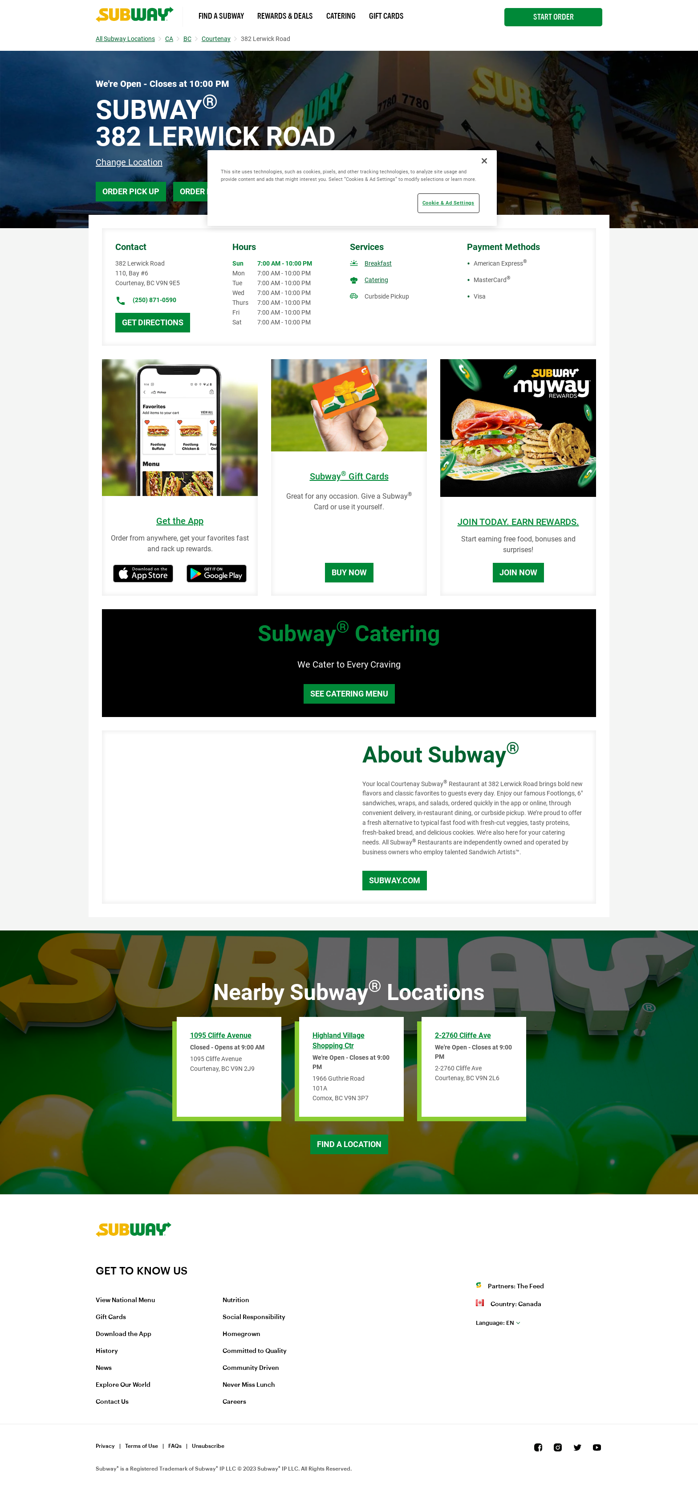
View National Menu (125, 1300)
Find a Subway (221, 16)
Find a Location (349, 1144)
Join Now (518, 572)
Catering (341, 16)
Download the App (123, 1334)
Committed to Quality (255, 1351)
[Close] (484, 161)
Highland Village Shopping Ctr (338, 1040)
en (495, 1323)
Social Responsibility (254, 1317)
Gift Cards (386, 16)
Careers (234, 1402)
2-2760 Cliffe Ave (463, 1035)
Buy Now (349, 572)
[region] (352, 188)
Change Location (129, 162)
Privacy (105, 1446)
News (104, 1368)
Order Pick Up (130, 191)
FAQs (175, 1446)
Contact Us (112, 1402)
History (107, 1351)
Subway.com (394, 880)
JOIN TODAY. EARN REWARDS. (518, 522)
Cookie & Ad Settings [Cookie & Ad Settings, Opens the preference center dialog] (448, 203)
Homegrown (241, 1334)
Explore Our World (123, 1385)
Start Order (553, 17)
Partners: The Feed (516, 1286)
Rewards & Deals (285, 16)
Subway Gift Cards (349, 476)
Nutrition (236, 1300)
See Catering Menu (349, 693)
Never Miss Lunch (249, 1385)
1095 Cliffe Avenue (221, 1035)
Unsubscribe (208, 1446)
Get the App (179, 521)
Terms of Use (141, 1446)
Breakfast (378, 263)
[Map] (222, 817)
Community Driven (251, 1368)
